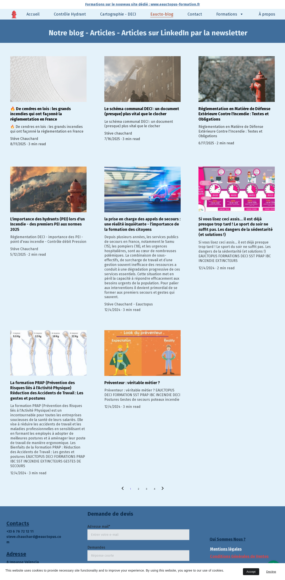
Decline (271, 571)
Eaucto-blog (161, 14)
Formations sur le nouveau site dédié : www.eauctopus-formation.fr (142, 4)
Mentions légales (226, 549)
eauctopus (47, 540)
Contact (195, 14)
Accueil (33, 14)
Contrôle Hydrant (70, 14)
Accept (251, 571)
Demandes (96, 555)
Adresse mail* (98, 534)
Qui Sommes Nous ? (228, 539)
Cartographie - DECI (118, 14)
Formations (226, 14)
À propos (267, 14)
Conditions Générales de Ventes (239, 556)
